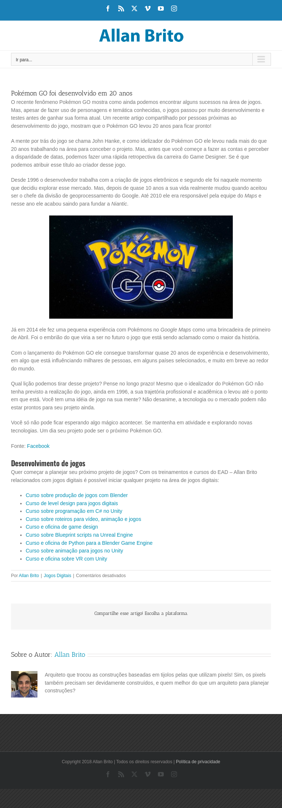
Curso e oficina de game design (62, 527)
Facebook (38, 446)
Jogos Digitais (57, 575)
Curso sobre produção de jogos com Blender (77, 495)
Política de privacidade (198, 761)
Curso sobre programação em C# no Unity (74, 511)
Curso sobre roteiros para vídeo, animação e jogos (83, 519)
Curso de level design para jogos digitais (72, 503)
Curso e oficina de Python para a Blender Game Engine (89, 543)
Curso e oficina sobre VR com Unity (66, 559)
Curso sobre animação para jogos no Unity (74, 551)
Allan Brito (29, 575)
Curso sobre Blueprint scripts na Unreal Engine (79, 535)
